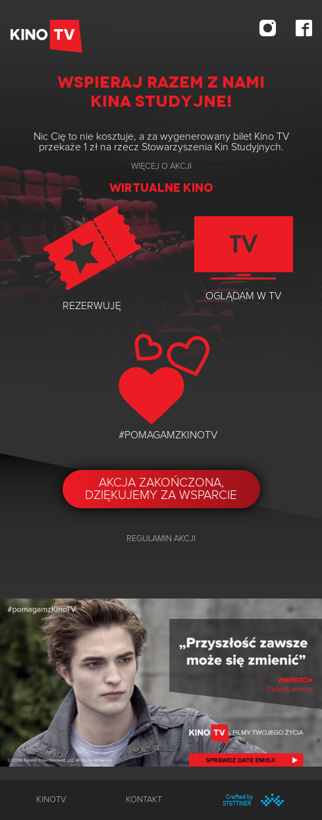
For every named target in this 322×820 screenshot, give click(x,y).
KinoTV (51, 800)
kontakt (144, 800)
